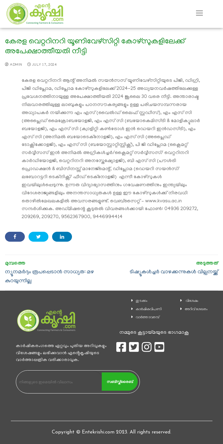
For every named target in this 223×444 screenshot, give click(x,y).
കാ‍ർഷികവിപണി (149, 309)
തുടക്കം (141, 301)
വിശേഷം (192, 301)
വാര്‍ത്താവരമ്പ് (147, 317)
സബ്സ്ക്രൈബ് (120, 382)
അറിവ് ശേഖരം (196, 309)
